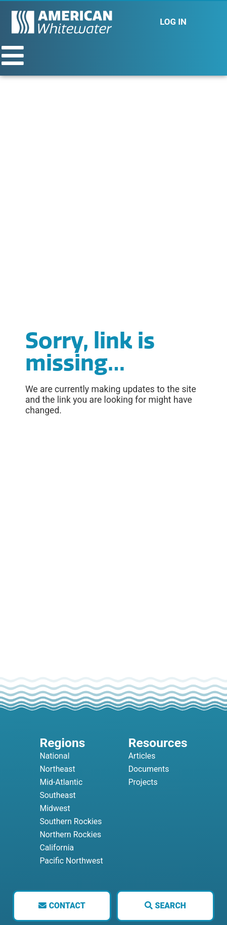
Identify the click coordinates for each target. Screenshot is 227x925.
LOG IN (173, 22)
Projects (143, 782)
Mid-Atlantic (60, 782)
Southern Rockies (70, 821)
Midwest (54, 808)
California (56, 847)
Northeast (57, 769)
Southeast (57, 795)
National (54, 756)
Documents (148, 769)
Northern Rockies (70, 834)
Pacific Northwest (71, 861)
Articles (142, 756)
